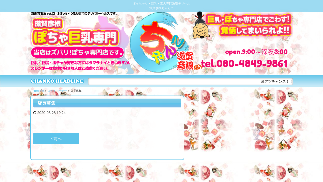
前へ (56, 138)
